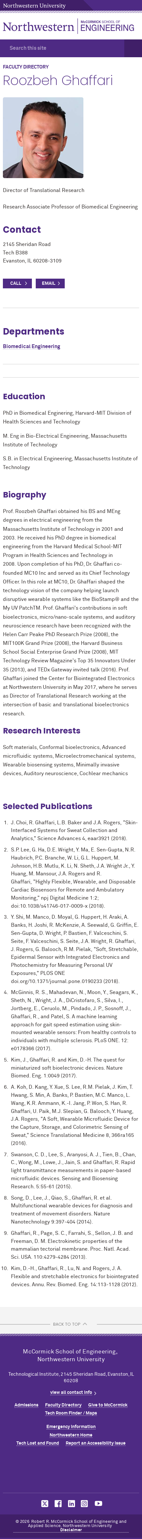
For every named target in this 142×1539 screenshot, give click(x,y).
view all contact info (71, 1392)
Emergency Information (71, 1427)
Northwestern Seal (71, 1471)
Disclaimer (71, 1530)
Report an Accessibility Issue (96, 1443)
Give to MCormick (108, 1405)
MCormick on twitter (43, 1504)
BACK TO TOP (66, 1324)
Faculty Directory (63, 1405)
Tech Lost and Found (37, 1443)
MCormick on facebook (57, 1504)
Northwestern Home (71, 1435)
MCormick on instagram (85, 1504)
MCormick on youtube (98, 1504)
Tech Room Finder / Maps (71, 1413)
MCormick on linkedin (71, 1504)
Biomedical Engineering (31, 346)
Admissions (26, 1405)
